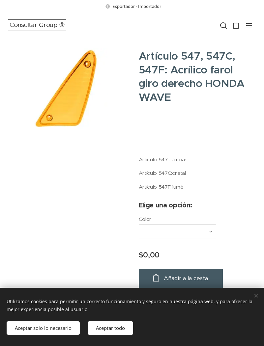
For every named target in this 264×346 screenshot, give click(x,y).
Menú (249, 25)
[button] (222, 25)
